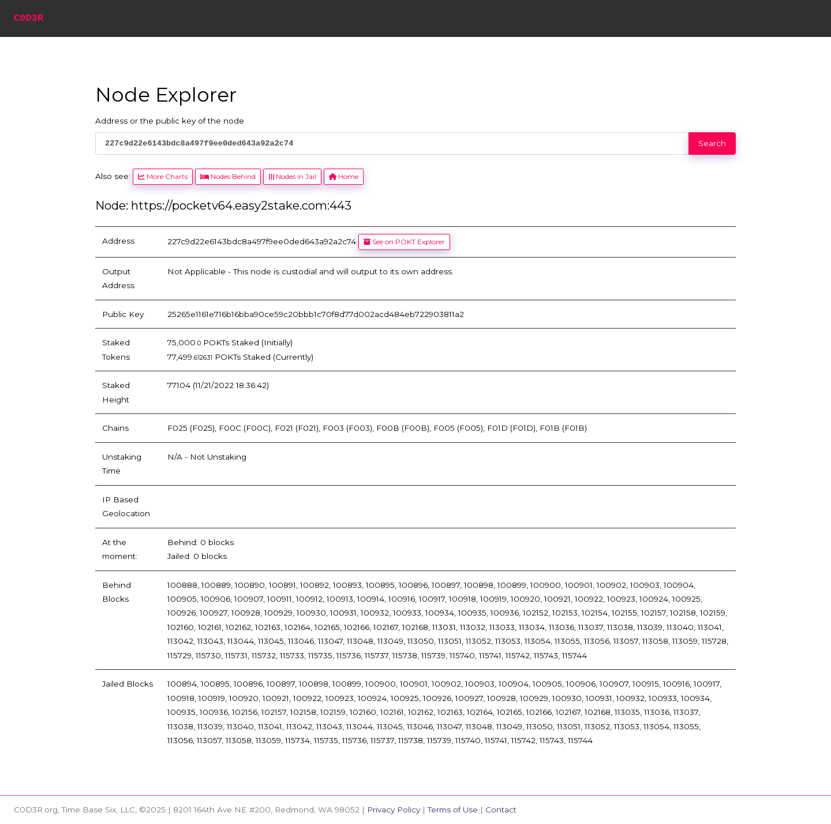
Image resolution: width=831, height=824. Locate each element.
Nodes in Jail (292, 176)
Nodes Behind (228, 176)
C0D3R (28, 18)
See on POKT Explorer (404, 241)
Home (343, 176)
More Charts (163, 176)
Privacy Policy (393, 809)
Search (712, 143)
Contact (500, 809)
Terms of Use (453, 809)
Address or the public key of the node (169, 120)
